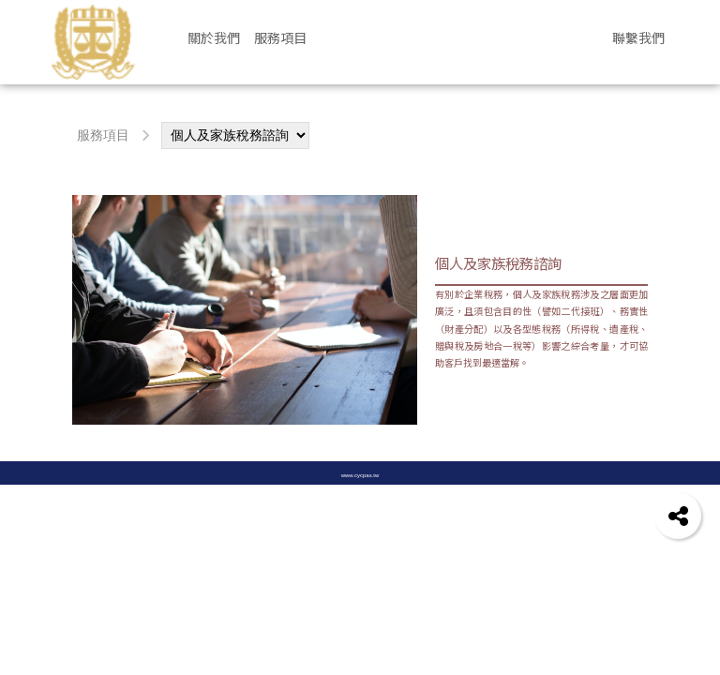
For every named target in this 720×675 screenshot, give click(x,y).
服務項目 (103, 135)
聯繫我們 (638, 37)
